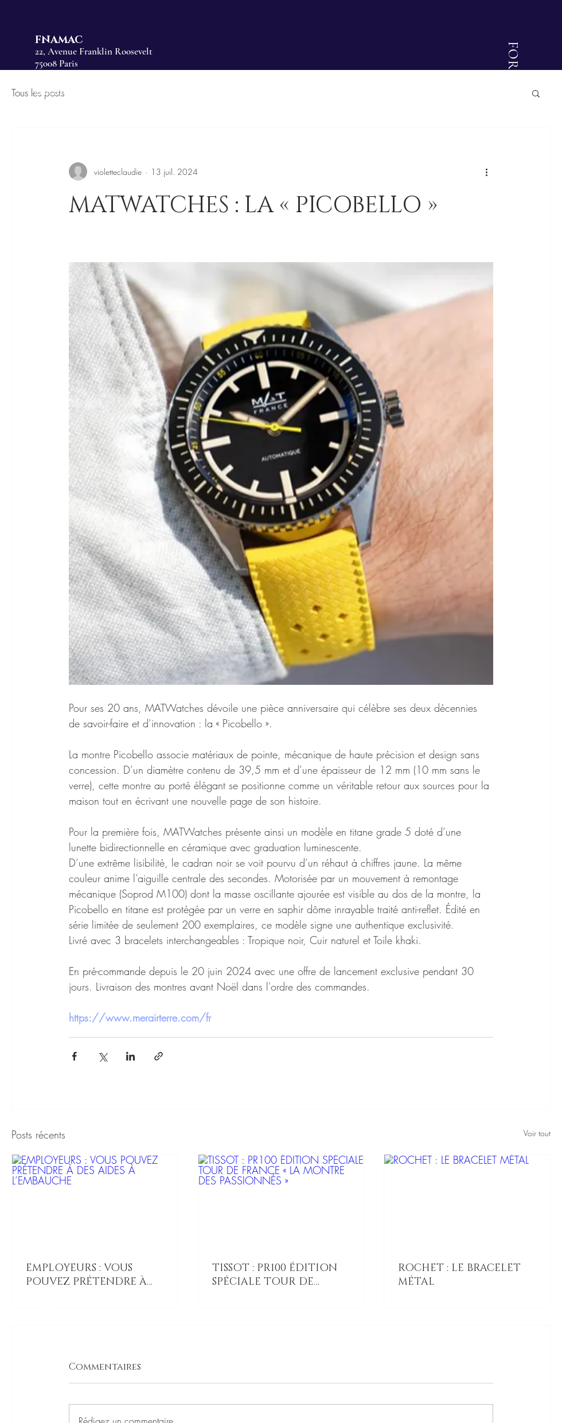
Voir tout (537, 1133)
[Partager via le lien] (158, 1056)
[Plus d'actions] (486, 171)
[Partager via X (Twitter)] (102, 1056)
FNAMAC (59, 40)
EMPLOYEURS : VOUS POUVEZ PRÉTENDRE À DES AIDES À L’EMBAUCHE (92, 1275)
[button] (535, 93)
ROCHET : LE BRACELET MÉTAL (459, 1275)
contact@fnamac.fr (70, 91)
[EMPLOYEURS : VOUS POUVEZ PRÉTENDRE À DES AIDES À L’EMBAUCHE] (95, 1201)
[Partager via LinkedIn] (130, 1056)
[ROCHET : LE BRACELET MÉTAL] (467, 1201)
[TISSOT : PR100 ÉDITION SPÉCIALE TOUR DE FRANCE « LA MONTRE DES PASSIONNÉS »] (281, 1201)
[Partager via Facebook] (74, 1056)
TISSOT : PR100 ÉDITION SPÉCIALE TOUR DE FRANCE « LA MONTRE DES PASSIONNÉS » (274, 1275)
